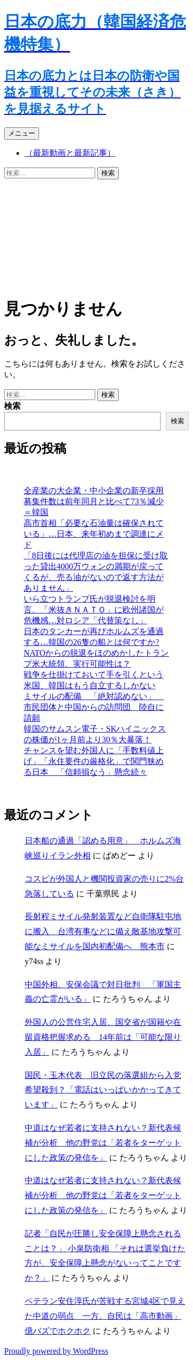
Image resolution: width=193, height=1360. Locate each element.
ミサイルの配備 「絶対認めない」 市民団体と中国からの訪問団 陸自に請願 (94, 707)
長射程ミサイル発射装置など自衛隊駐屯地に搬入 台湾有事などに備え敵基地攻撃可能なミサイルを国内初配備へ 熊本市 (103, 931)
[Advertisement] (96, 236)
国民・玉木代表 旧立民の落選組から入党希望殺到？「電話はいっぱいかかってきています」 (103, 1090)
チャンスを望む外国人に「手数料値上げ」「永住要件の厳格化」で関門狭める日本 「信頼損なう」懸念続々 (94, 761)
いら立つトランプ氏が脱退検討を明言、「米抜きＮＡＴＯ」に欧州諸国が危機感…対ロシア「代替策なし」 (94, 609)
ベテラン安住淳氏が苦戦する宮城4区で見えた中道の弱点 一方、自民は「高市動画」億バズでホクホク (105, 1316)
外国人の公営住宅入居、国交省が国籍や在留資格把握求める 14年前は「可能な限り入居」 (103, 1037)
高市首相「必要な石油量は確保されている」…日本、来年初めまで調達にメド (94, 534)
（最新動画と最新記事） (70, 152)
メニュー (21, 133)
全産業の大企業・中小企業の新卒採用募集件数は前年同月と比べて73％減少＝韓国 (94, 501)
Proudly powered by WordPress (56, 1351)
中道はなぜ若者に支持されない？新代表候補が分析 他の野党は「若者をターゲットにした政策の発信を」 (103, 1142)
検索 (12, 406)
